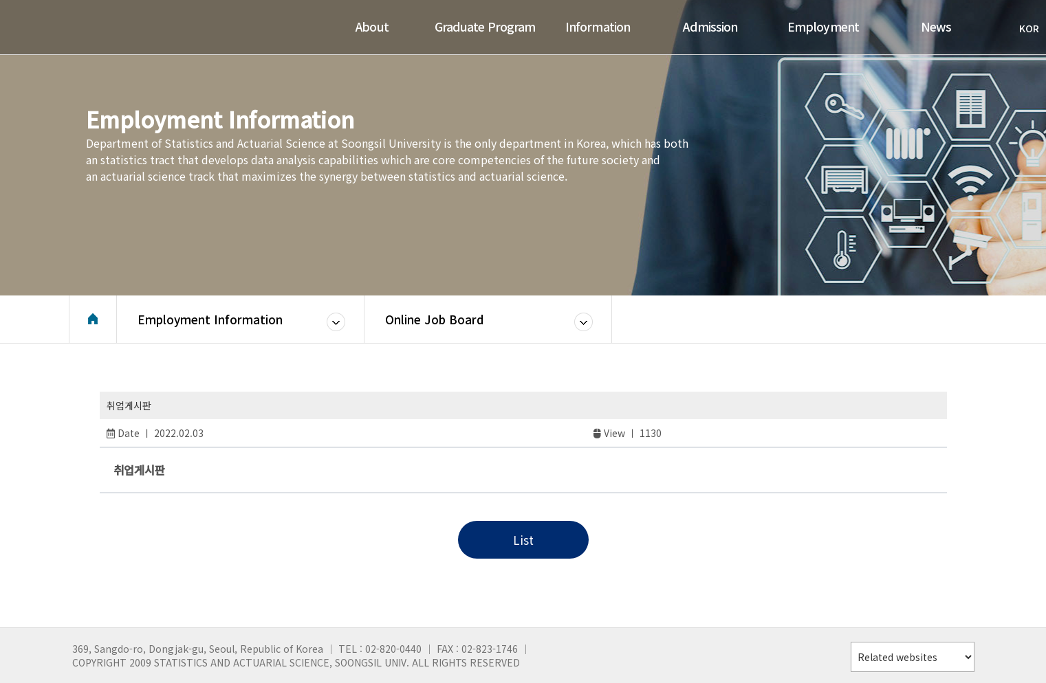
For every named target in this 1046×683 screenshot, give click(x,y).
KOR (1022, 28)
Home (93, 319)
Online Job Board (434, 319)
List (523, 539)
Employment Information (210, 319)
